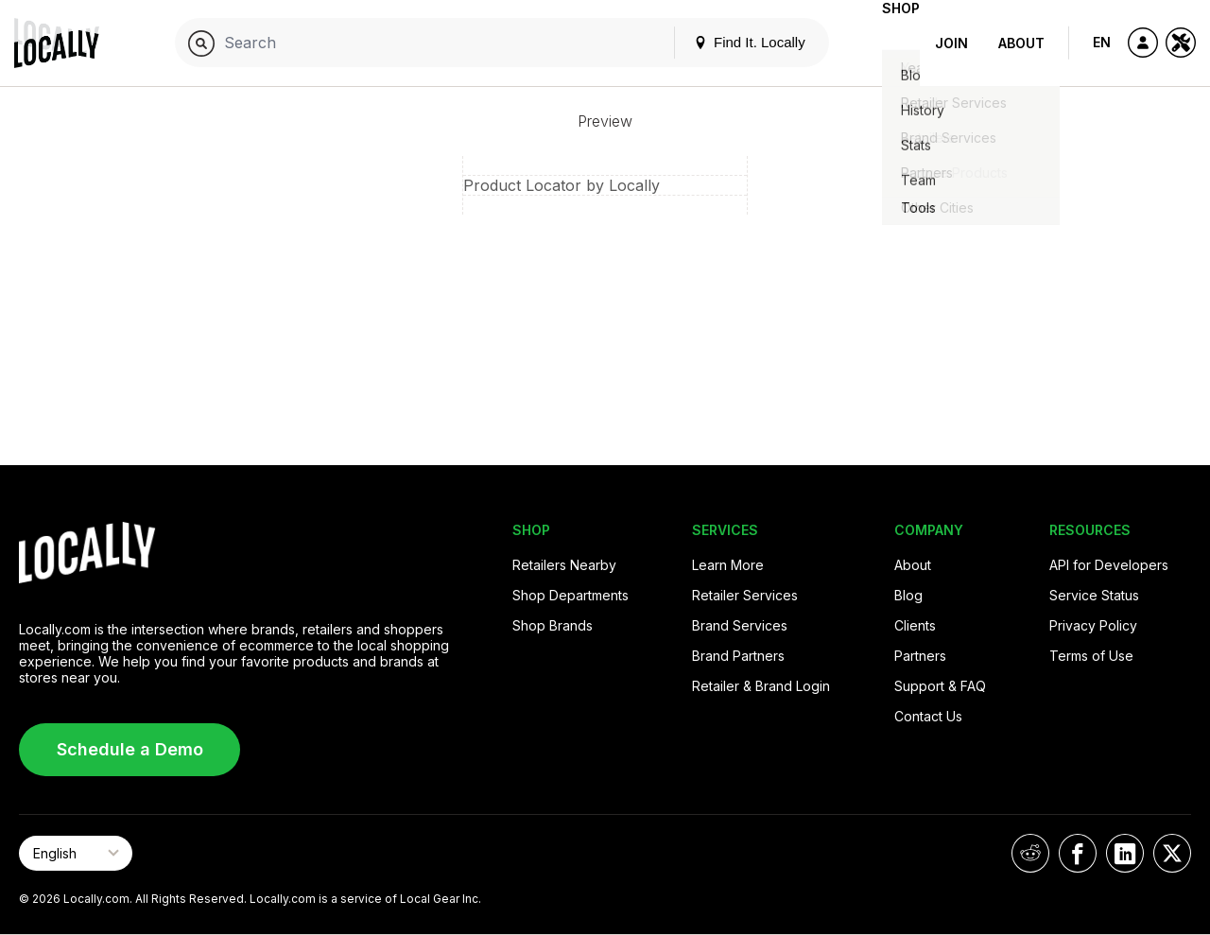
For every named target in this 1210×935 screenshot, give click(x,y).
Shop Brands (552, 625)
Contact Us (928, 716)
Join (951, 43)
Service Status (1094, 595)
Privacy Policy (1093, 625)
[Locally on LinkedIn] (1125, 853)
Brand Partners (738, 656)
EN (1102, 42)
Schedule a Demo (130, 749)
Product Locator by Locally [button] (561, 185)
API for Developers (1108, 565)
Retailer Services (745, 595)
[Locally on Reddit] (1030, 853)
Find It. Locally (719, 42)
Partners (920, 656)
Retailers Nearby (564, 565)
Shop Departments (570, 595)
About (1021, 43)
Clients (915, 625)
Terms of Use (1091, 656)
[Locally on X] (1172, 853)
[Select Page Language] (75, 853)
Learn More (728, 565)
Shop (886, 43)
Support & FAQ (940, 686)
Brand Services (739, 625)
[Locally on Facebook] (1078, 853)
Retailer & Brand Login (761, 686)
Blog (908, 595)
